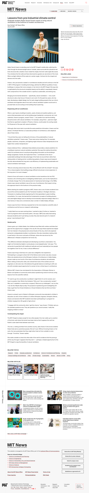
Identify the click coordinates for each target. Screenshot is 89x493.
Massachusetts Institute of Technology (20, 484)
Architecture (36, 353)
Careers (25, 487)
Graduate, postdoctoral (25, 353)
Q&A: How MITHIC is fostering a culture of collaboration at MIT (32, 405)
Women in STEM (61, 355)
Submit (81, 11)
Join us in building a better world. (80, 486)
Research (33, 2)
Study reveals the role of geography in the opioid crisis (33, 419)
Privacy (12, 488)
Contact (29, 487)
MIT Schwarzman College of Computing (20, 467)
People (21, 487)
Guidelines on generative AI (72, 471)
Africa (68, 355)
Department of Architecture (69, 77)
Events (17, 487)
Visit (12, 487)
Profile (16, 353)
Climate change (36, 355)
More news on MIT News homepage (17, 433)
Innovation (39, 2)
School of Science (14, 465)
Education (27, 2)
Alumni (66, 2)
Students (64, 353)
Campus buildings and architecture (17, 355)
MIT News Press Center (31, 472)
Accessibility (18, 488)
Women (53, 355)
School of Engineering (15, 458)
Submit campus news (73, 460)
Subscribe (54, 11)
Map (14, 487)
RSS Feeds (46, 475)
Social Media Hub (25, 488)
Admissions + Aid (47, 2)
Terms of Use (46, 472)
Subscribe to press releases (72, 456)
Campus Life (56, 2)
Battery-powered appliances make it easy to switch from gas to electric (73, 406)
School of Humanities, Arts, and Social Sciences (22, 460)
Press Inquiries (12, 475)
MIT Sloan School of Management (18, 462)
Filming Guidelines (30, 475)
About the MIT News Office (15, 472)
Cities (29, 355)
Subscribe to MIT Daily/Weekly (72, 451)
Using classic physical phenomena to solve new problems (73, 392)
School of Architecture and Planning (72, 79)
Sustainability (45, 355)
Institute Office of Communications (49, 451)
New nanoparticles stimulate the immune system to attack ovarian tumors (32, 393)
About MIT (71, 2)
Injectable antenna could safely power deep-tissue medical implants (72, 420)
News (61, 2)
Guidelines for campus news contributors (72, 466)
